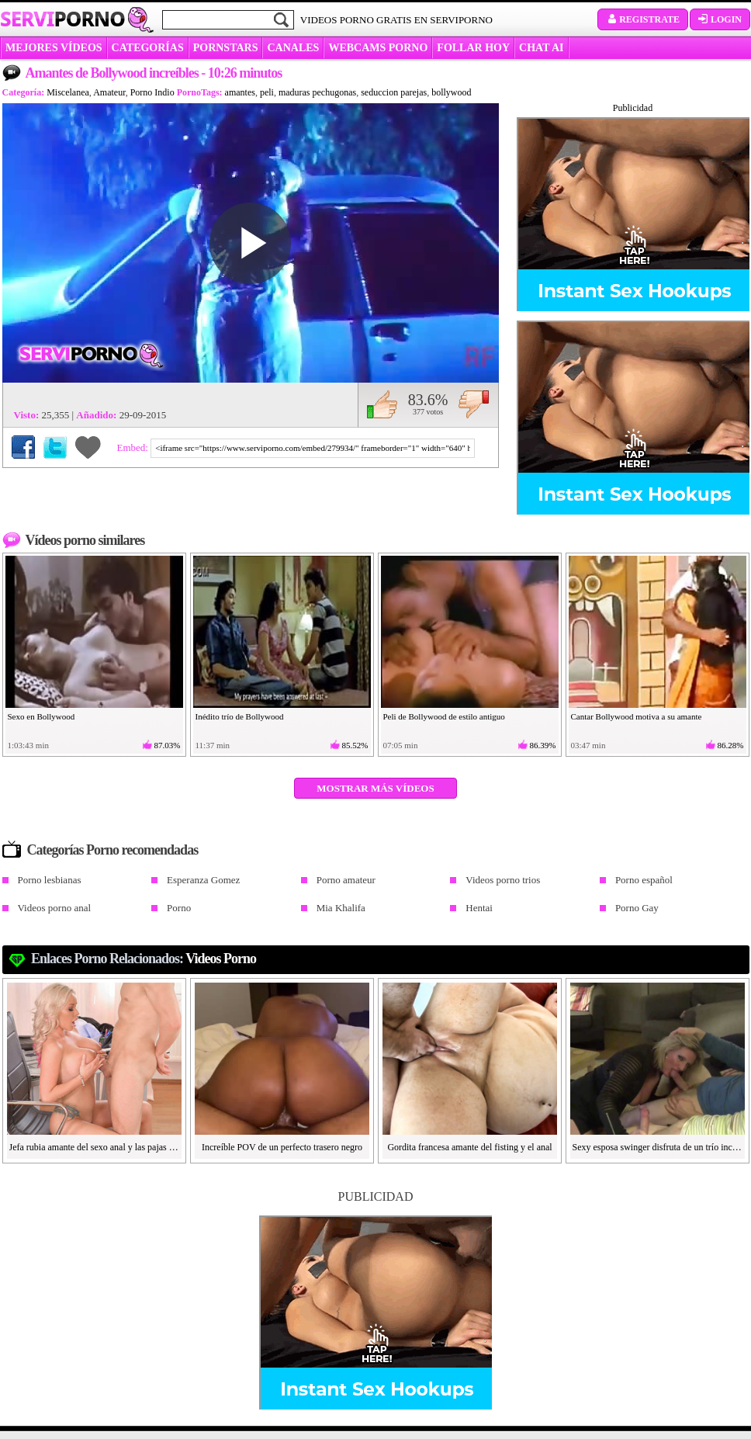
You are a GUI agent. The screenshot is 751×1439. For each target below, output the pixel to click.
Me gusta (382, 404)
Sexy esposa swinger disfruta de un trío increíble (658, 1147)
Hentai (479, 908)
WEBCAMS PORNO (377, 48)
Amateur (109, 92)
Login (720, 19)
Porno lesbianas (49, 880)
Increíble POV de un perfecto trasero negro (282, 1147)
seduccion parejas (394, 92)
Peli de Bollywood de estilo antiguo (444, 716)
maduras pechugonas (317, 92)
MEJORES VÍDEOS (53, 48)
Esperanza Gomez (203, 880)
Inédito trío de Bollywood (240, 716)
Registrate (643, 19)
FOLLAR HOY (473, 48)
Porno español (644, 880)
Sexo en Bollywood (41, 716)
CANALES (293, 48)
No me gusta (474, 404)
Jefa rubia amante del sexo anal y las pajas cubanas (94, 1147)
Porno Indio (152, 92)
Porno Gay (637, 908)
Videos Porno (220, 958)
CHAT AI (541, 48)
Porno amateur (346, 880)
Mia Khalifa (341, 908)
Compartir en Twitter (55, 447)
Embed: (134, 447)
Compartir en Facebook (23, 447)
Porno (179, 908)
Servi (62, 19)
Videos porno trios (502, 880)
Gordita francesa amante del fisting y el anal (469, 1147)
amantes (240, 92)
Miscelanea (68, 92)
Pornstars (225, 48)
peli (267, 92)
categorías (148, 48)
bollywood (451, 92)
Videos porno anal (55, 908)
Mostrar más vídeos (375, 788)
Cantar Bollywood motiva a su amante (636, 716)
